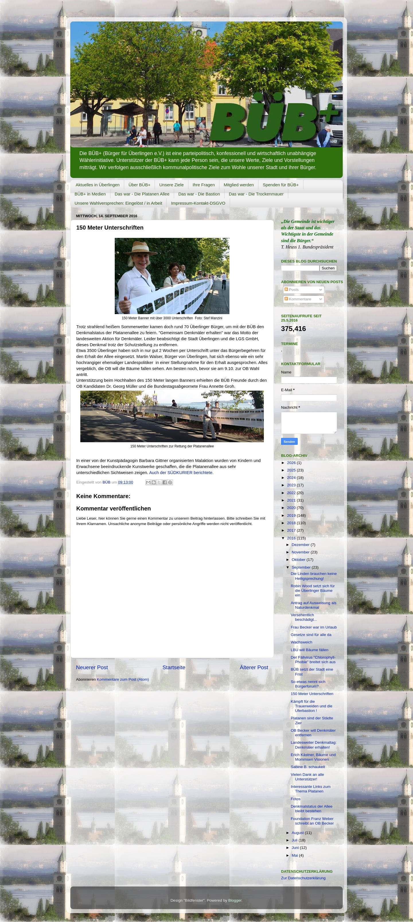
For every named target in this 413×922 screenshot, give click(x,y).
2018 (292, 523)
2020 (292, 508)
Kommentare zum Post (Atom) (123, 679)
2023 (292, 485)
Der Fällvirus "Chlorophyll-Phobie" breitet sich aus (313, 659)
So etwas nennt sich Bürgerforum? (308, 684)
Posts (292, 289)
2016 (292, 538)
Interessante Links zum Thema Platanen (311, 788)
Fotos (296, 799)
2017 (292, 530)
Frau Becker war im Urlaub (314, 627)
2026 (292, 463)
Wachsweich (301, 642)
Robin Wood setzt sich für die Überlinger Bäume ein (313, 590)
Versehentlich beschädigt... (304, 617)
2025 (292, 470)
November (301, 552)
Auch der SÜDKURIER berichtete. (181, 472)
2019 (292, 515)
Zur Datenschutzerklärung (303, 878)
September (302, 567)
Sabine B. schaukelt (308, 767)
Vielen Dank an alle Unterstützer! (307, 776)
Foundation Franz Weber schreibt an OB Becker (312, 821)
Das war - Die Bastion (199, 193)
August (298, 833)
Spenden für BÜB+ (281, 184)
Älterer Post (254, 667)
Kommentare (298, 299)
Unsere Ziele (171, 184)
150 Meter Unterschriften (312, 694)
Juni (296, 847)
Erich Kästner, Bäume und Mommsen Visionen (313, 757)
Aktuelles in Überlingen (98, 184)
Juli (295, 840)
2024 (292, 477)
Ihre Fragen (204, 184)
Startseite (173, 667)
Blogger (234, 900)
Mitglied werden (239, 184)
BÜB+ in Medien (90, 193)
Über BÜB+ (139, 184)
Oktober (299, 559)
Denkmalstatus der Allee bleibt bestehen (312, 808)
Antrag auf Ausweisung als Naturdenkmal (313, 605)
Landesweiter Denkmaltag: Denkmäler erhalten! (314, 744)
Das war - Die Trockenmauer (256, 193)
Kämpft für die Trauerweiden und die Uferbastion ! (311, 706)
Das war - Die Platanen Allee (142, 193)
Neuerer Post (92, 667)
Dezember (301, 545)
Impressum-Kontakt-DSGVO (198, 203)
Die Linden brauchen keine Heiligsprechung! (314, 575)
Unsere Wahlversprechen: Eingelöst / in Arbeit (118, 203)
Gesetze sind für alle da (311, 635)
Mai (295, 855)
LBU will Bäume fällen (309, 650)
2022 (292, 493)
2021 (292, 500)
